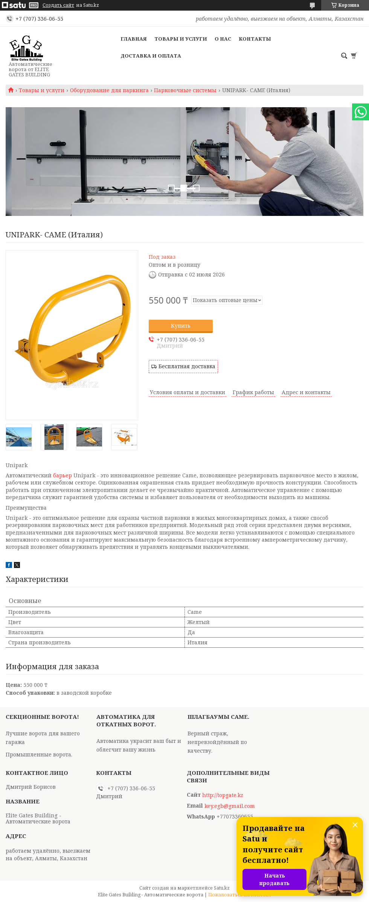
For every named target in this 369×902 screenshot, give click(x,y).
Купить (181, 325)
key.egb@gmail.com (229, 806)
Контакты (255, 38)
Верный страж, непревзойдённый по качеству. (217, 742)
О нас (223, 38)
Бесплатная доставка (187, 366)
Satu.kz (222, 888)
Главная (133, 38)
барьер (62, 475)
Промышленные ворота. (39, 754)
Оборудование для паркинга (109, 90)
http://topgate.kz (222, 795)
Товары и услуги (180, 38)
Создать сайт (58, 5)
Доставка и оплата (150, 55)
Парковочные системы (185, 90)
